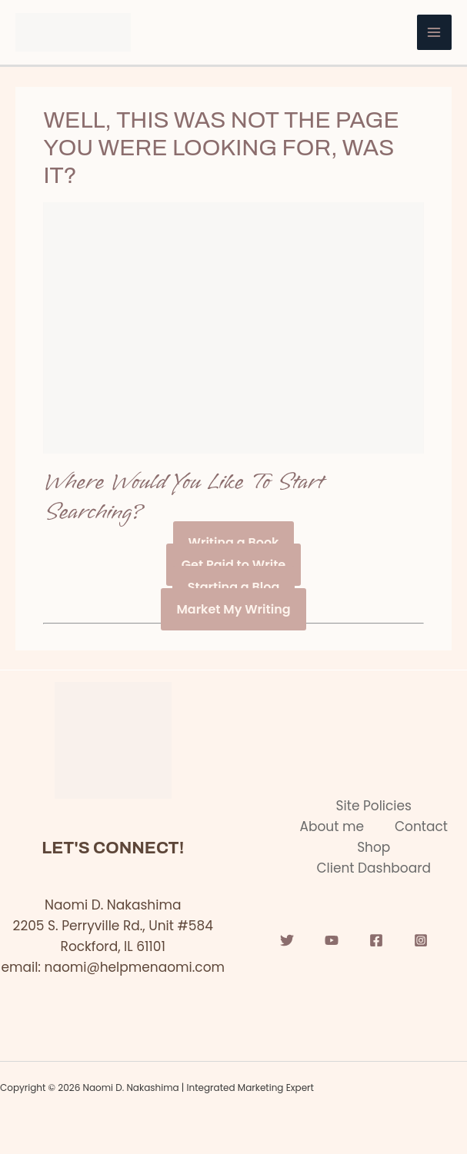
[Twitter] (287, 940)
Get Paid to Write (233, 565)
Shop (373, 847)
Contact (421, 826)
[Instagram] (421, 940)
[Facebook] (376, 940)
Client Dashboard (373, 868)
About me (331, 826)
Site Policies (374, 805)
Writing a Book (233, 542)
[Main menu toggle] (434, 32)
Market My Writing (233, 609)
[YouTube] (332, 940)
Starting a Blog (234, 587)
